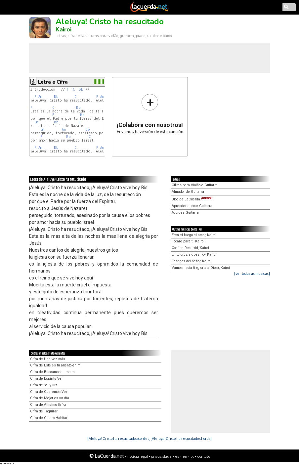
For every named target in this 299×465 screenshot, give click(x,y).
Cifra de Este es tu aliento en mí (55, 365)
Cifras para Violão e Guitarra (195, 185)
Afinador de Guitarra (188, 192)
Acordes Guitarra (185, 212)
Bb (81, 89)
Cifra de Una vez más (47, 359)
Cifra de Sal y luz (43, 385)
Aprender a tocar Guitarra (192, 206)
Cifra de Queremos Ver (48, 392)
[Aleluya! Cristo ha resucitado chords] (181, 438)
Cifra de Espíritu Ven (47, 378)
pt (192, 456)
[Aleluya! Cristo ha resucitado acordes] (118, 438)
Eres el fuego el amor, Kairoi (194, 235)
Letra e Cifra (53, 82)
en (185, 456)
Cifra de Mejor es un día (49, 398)
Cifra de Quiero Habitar (48, 418)
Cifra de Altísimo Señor (48, 404)
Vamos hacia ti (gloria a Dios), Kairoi (201, 268)
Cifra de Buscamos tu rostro (52, 372)
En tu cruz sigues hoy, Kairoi (194, 254)
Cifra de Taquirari (44, 411)
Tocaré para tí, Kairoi (188, 241)
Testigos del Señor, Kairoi (191, 261)
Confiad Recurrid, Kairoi (190, 248)
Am (40, 97)
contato (203, 456)
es (177, 456)
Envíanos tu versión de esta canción (150, 113)
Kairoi (63, 29)
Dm (36, 122)
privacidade (161, 456)
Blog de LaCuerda (192, 199)
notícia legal (137, 456)
